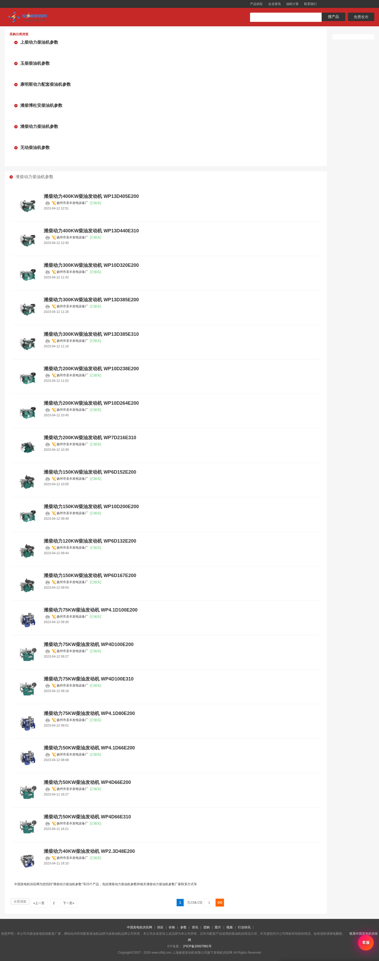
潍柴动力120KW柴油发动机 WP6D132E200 (90, 541)
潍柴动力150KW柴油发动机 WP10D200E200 (91, 506)
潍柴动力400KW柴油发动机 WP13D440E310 (91, 230)
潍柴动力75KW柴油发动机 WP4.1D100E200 (90, 610)
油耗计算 (292, 4)
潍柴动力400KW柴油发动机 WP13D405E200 (91, 196)
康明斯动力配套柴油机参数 (45, 84)
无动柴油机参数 (35, 147)
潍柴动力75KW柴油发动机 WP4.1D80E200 (89, 713)
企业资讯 (274, 4)
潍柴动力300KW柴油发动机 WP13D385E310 (91, 334)
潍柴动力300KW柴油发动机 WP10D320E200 (91, 265)
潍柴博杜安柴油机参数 (41, 105)
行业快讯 (244, 927)
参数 (183, 927)
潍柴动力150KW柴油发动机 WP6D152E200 (90, 472)
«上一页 (38, 903)
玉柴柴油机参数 (35, 63)
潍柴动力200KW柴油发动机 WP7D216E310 (90, 437)
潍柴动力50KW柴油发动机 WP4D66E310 (87, 816)
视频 (229, 927)
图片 (218, 927)
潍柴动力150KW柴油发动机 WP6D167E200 (90, 575)
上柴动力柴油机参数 (39, 42)
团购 (206, 927)
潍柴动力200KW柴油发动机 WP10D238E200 (91, 368)
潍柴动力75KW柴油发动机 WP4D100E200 (88, 644)
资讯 (195, 927)
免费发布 (361, 17)
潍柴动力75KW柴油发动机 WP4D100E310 (88, 679)
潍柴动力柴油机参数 (39, 126)
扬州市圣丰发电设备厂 (72, 203)
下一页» (68, 903)
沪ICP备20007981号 (197, 946)
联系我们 (310, 4)
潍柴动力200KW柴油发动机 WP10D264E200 (91, 403)
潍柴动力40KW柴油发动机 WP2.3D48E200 (89, 851)
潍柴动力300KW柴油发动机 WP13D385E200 (91, 299)
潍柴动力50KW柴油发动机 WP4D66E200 (87, 782)
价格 (172, 927)
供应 (160, 927)
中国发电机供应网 (139, 927)
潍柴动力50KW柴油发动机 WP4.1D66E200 (89, 747)
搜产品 (333, 16)
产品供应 (256, 4)
